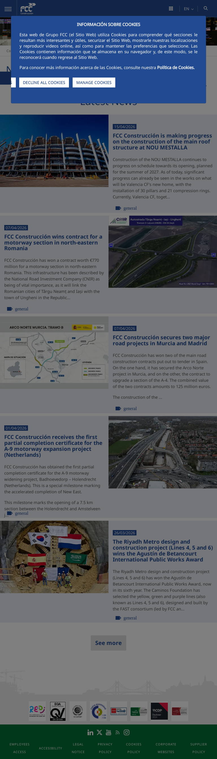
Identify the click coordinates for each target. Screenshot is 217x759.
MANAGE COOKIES (94, 82)
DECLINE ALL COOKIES (44, 82)
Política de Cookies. (176, 67)
